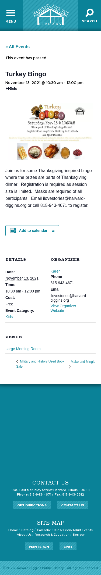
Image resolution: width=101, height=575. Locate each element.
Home (13, 530)
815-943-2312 (69, 494)
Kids (9, 317)
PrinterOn (39, 546)
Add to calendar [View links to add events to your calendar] (33, 230)
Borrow (79, 534)
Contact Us (72, 505)
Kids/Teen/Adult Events (73, 530)
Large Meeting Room (23, 349)
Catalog (27, 530)
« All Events (17, 46)
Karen (56, 271)
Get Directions (32, 505)
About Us (24, 534)
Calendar (44, 530)
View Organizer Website (63, 308)
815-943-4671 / (35, 494)
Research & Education (52, 534)
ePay (68, 546)
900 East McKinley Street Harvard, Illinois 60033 (51, 490)
